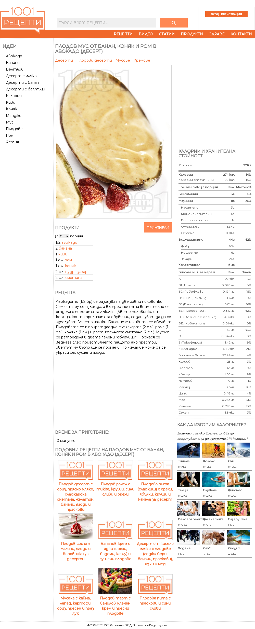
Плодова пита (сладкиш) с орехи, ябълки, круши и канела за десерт (155, 489)
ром (68, 260)
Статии (167, 34)
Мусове (123, 60)
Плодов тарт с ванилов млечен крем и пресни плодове (115, 603)
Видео (146, 34)
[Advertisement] (27, 168)
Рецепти (123, 34)
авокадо (69, 242)
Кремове (142, 60)
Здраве (216, 34)
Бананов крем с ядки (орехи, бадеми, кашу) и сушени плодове (115, 548)
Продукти (192, 34)
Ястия (12, 142)
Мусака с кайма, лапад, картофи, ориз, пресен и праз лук (75, 603)
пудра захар (76, 271)
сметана (73, 277)
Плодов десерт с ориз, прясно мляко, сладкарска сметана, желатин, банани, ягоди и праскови (75, 494)
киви (62, 254)
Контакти (241, 34)
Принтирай (158, 227)
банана (65, 248)
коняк (70, 266)
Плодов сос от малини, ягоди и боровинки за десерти (75, 548)
